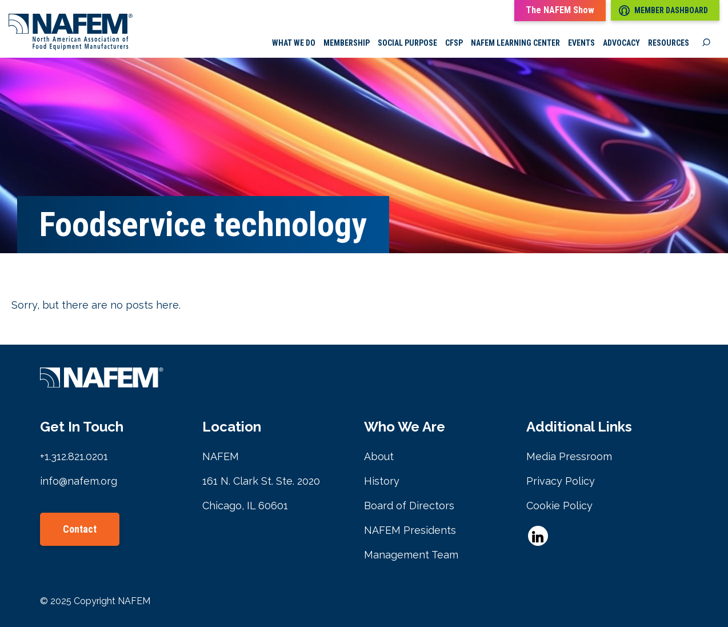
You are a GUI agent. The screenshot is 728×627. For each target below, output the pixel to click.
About (379, 456)
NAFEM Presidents (410, 530)
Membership (346, 43)
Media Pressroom (569, 456)
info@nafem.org (78, 481)
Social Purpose (407, 43)
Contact (80, 529)
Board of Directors (409, 506)
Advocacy (621, 43)
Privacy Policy (560, 481)
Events (581, 43)
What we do (293, 43)
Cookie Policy (559, 506)
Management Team (411, 555)
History (381, 481)
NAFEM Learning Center (515, 43)
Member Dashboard (663, 10)
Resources (668, 43)
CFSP (454, 43)
